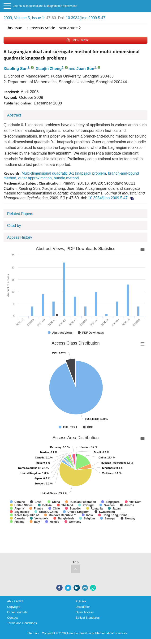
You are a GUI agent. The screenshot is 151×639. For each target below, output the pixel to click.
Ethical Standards (88, 617)
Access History (19, 237)
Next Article (70, 27)
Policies (81, 601)
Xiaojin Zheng (49, 68)
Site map (32, 633)
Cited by (14, 226)
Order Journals (17, 612)
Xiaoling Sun (16, 68)
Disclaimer (83, 607)
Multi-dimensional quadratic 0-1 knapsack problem (64, 173)
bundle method (66, 178)
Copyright (13, 607)
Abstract (14, 115)
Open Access (85, 612)
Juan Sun (85, 68)
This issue (14, 27)
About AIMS (15, 601)
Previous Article (41, 27)
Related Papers (20, 214)
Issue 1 (38, 18)
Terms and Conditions (22, 623)
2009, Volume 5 (17, 18)
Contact (12, 617)
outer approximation (35, 178)
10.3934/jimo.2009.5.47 (85, 18)
